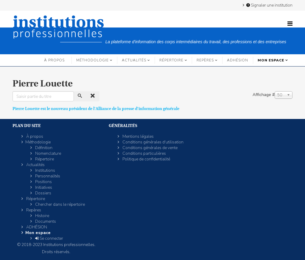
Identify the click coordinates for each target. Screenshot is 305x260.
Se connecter (48, 238)
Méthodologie (92, 60)
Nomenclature (47, 153)
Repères (205, 60)
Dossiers (42, 193)
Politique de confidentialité (146, 159)
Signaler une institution (268, 5)
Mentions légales (138, 136)
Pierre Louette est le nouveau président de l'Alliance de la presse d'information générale (96, 108)
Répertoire (171, 60)
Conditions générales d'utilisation (152, 142)
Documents (45, 221)
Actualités (134, 60)
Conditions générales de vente (150, 148)
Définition (43, 148)
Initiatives (43, 187)
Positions (43, 182)
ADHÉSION (237, 60)
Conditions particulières (144, 153)
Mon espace (271, 60)
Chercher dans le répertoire (59, 204)
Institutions (44, 170)
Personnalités (47, 176)
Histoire (41, 216)
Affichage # (264, 95)
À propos (54, 60)
